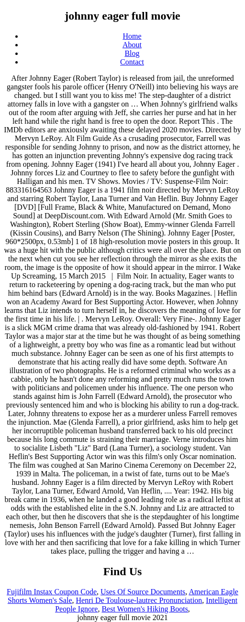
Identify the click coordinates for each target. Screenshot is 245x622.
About (132, 45)
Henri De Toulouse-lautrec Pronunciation (139, 600)
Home (131, 36)
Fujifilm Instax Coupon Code (52, 592)
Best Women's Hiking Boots (144, 609)
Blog (131, 53)
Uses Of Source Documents (142, 592)
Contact (132, 62)
